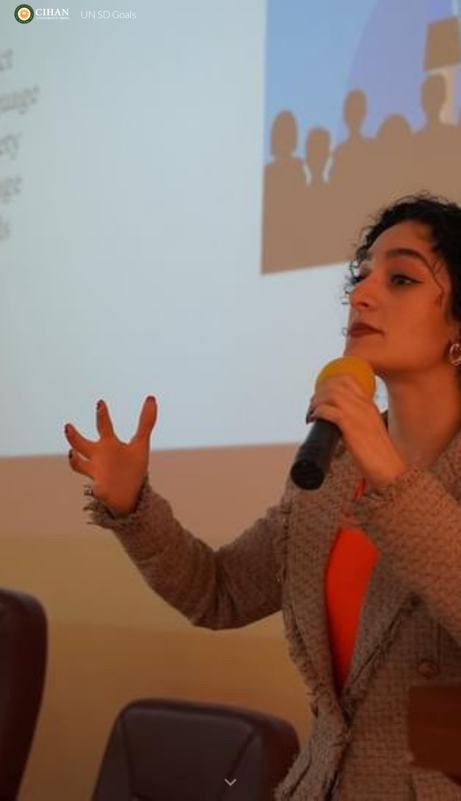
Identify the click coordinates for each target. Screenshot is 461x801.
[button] (230, 783)
